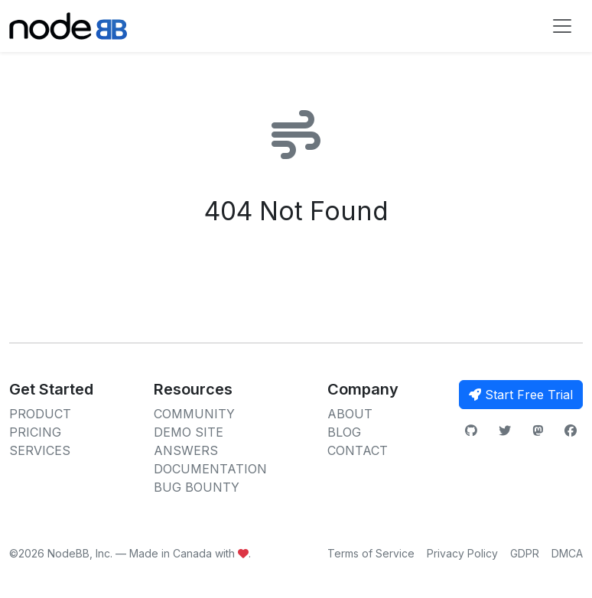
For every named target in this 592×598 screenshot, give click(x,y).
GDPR (524, 553)
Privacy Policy (462, 553)
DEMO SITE (188, 432)
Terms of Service (371, 553)
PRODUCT (40, 413)
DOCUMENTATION (210, 468)
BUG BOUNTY (196, 487)
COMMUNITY (194, 413)
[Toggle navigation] (562, 26)
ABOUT (349, 413)
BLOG (344, 432)
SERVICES (39, 450)
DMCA (567, 553)
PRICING (35, 432)
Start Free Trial (521, 394)
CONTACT (357, 450)
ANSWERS (186, 450)
